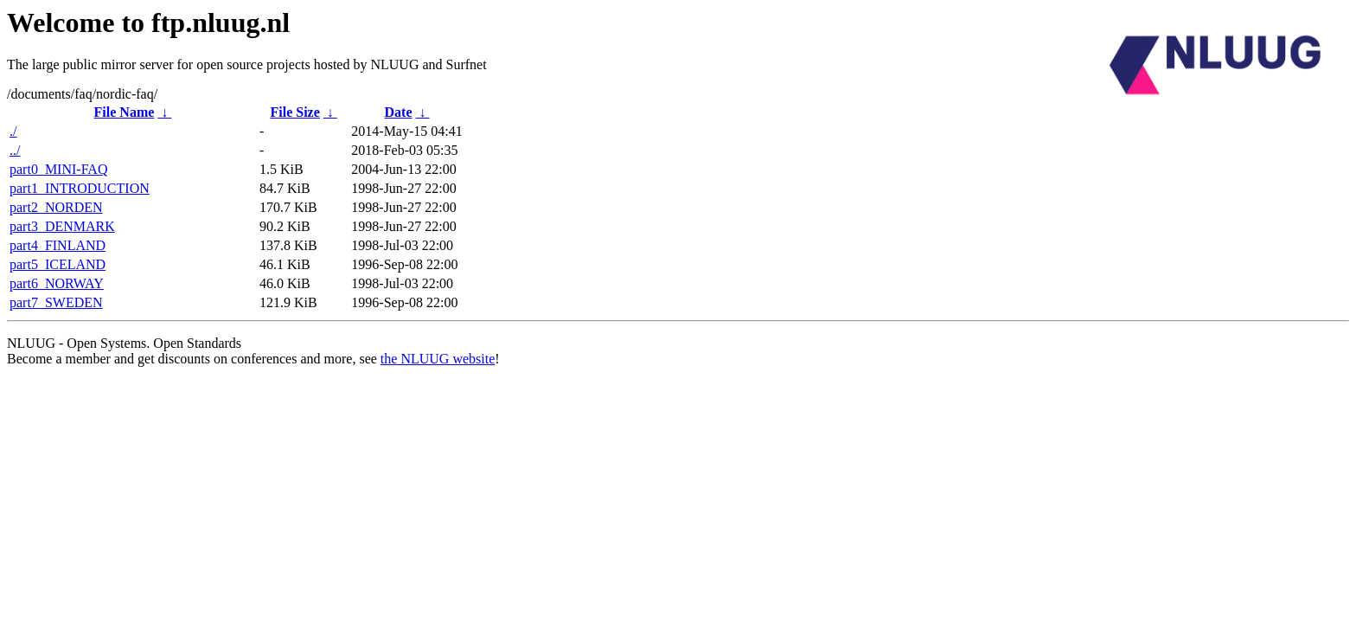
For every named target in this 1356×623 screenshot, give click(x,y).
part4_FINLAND (58, 245)
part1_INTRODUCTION (80, 188)
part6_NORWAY (57, 283)
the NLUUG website (438, 358)
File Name (124, 112)
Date (399, 112)
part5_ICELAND (58, 264)
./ (13, 131)
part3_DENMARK (62, 226)
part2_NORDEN (56, 207)
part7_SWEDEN (56, 302)
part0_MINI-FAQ (58, 169)
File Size (294, 112)
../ (15, 150)
